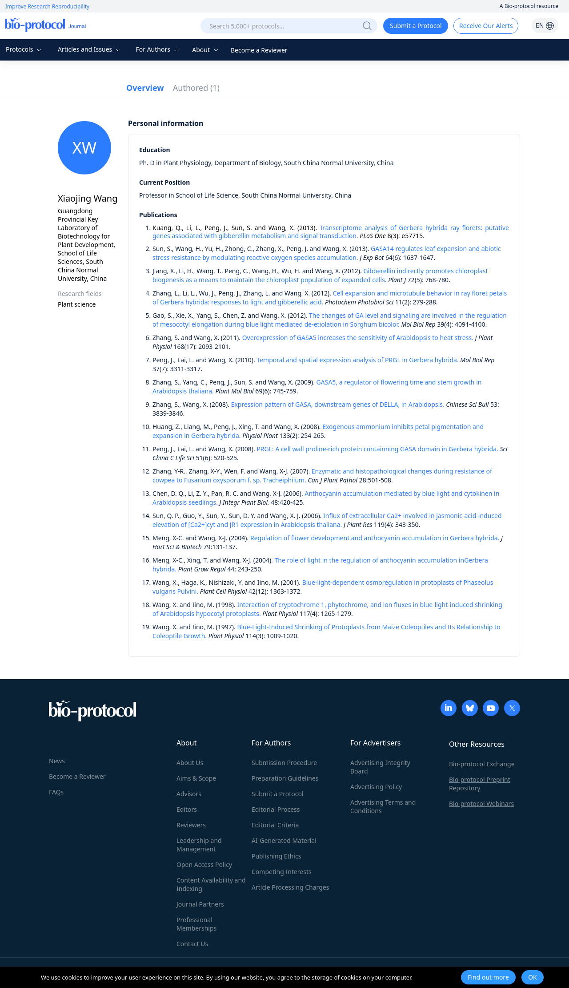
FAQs (56, 792)
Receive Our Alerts (486, 25)
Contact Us (192, 943)
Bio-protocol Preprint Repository (479, 783)
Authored (196, 87)
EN (545, 25)
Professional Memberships (196, 923)
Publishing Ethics (276, 856)
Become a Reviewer (259, 50)
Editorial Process (276, 809)
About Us (189, 762)
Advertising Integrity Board (380, 766)
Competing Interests (282, 871)
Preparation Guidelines (285, 778)
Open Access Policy (204, 864)
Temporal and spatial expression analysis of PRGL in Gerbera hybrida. (357, 360)
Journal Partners (200, 904)
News (57, 761)
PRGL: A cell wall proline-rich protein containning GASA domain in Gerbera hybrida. (377, 449)
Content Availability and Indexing (211, 884)
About (206, 49)
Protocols (25, 49)
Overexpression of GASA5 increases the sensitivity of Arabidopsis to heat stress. (357, 337)
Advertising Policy (376, 786)
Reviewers (191, 825)
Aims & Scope (196, 778)
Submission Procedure (284, 762)
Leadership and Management (199, 844)
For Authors (158, 49)
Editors (186, 809)
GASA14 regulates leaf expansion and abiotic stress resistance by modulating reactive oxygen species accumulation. (326, 253)
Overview (145, 87)
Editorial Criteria (275, 825)
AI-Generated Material (284, 840)
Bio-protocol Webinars (481, 803)
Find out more (488, 977)
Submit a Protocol (416, 25)
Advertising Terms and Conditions (383, 806)
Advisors (188, 794)
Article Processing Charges (290, 887)
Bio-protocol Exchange (482, 764)
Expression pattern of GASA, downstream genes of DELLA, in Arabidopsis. (338, 404)
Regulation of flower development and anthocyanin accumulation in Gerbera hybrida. (374, 538)
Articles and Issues (90, 49)
